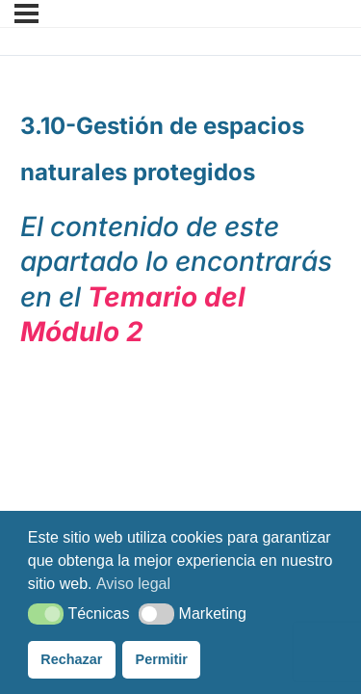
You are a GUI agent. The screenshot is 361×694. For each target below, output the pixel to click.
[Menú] (26, 13)
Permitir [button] (162, 659)
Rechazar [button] (71, 659)
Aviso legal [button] (133, 583)
